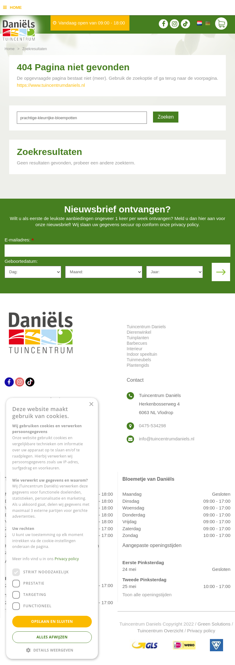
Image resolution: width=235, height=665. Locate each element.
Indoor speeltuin (142, 354)
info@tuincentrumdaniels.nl (166, 438)
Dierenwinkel (139, 332)
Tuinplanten (138, 337)
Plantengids (138, 365)
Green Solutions (214, 623)
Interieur (134, 348)
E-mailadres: (19, 240)
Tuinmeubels (139, 359)
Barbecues (137, 343)
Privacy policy (201, 630)
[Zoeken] (82, 118)
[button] (52, 650)
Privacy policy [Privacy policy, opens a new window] (67, 558)
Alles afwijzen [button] (52, 637)
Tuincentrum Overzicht (160, 630)
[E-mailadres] (117, 250)
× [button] (91, 404)
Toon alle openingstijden (147, 594)
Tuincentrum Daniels (146, 326)
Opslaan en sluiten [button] (52, 621)
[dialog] (52, 528)
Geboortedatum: (21, 261)
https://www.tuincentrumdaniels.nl (51, 85)
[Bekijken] (221, 24)
